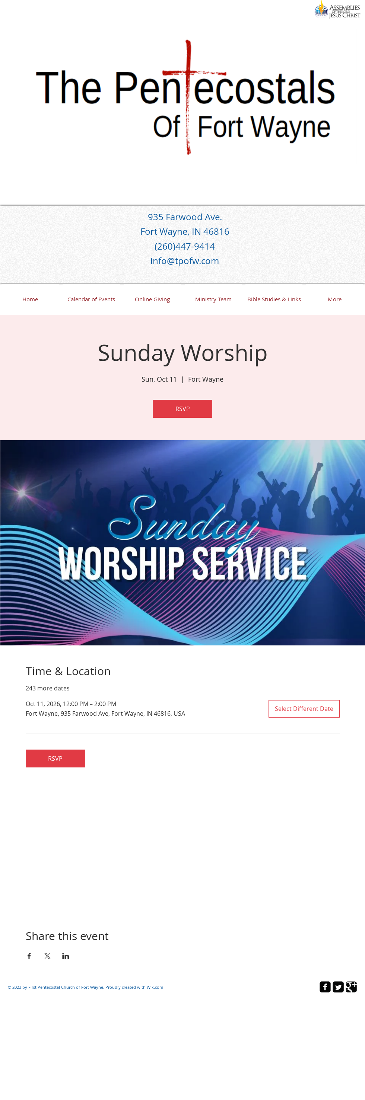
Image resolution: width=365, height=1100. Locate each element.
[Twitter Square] (338, 986)
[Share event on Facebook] (29, 956)
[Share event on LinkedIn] (65, 956)
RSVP (182, 409)
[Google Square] (351, 986)
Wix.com (155, 987)
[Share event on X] (47, 956)
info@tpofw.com (184, 261)
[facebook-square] (325, 986)
